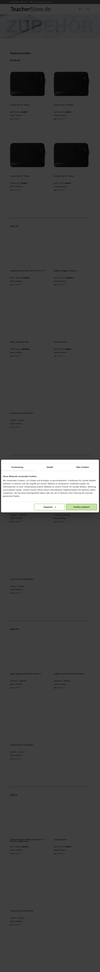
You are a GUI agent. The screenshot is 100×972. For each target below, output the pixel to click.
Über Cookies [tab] (82, 467)
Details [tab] (50, 467)
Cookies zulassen (81, 507)
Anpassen (49, 507)
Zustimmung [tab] (17, 467)
